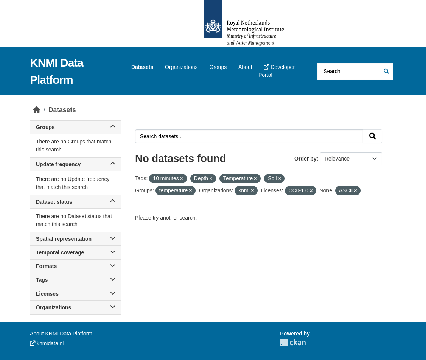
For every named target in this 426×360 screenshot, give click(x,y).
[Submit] (385, 71)
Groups (218, 67)
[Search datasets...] (355, 71)
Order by (305, 159)
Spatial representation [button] (75, 238)
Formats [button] (75, 266)
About (245, 67)
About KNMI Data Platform (61, 333)
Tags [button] (75, 279)
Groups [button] (75, 127)
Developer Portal (276, 71)
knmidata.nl (47, 343)
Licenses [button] (75, 293)
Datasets (142, 67)
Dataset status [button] (75, 201)
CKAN (293, 342)
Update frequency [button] (75, 164)
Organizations (181, 67)
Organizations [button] (75, 307)
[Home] (36, 110)
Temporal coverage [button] (75, 252)
